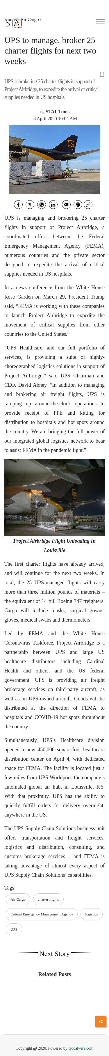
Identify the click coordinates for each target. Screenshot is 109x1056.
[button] (54, 74)
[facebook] (18, 204)
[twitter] (30, 204)
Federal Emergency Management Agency (41, 914)
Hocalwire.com (80, 1048)
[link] (88, 204)
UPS (13, 929)
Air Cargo (29, 19)
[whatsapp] (41, 204)
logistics (91, 914)
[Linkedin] (53, 204)
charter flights (48, 899)
